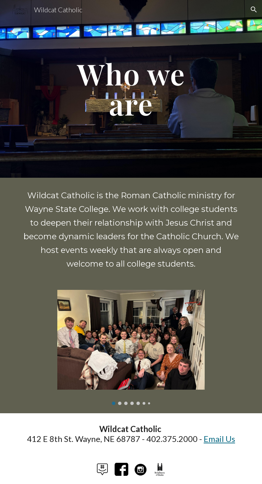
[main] (130, 89)
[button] (254, 9)
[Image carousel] (130, 347)
